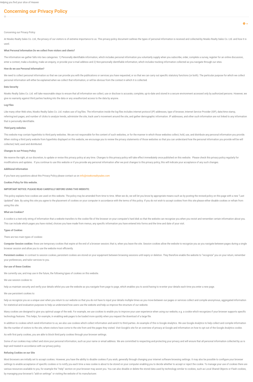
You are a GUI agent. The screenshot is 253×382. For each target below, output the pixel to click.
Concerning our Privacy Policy (35, 11)
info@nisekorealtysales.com (95, 175)
